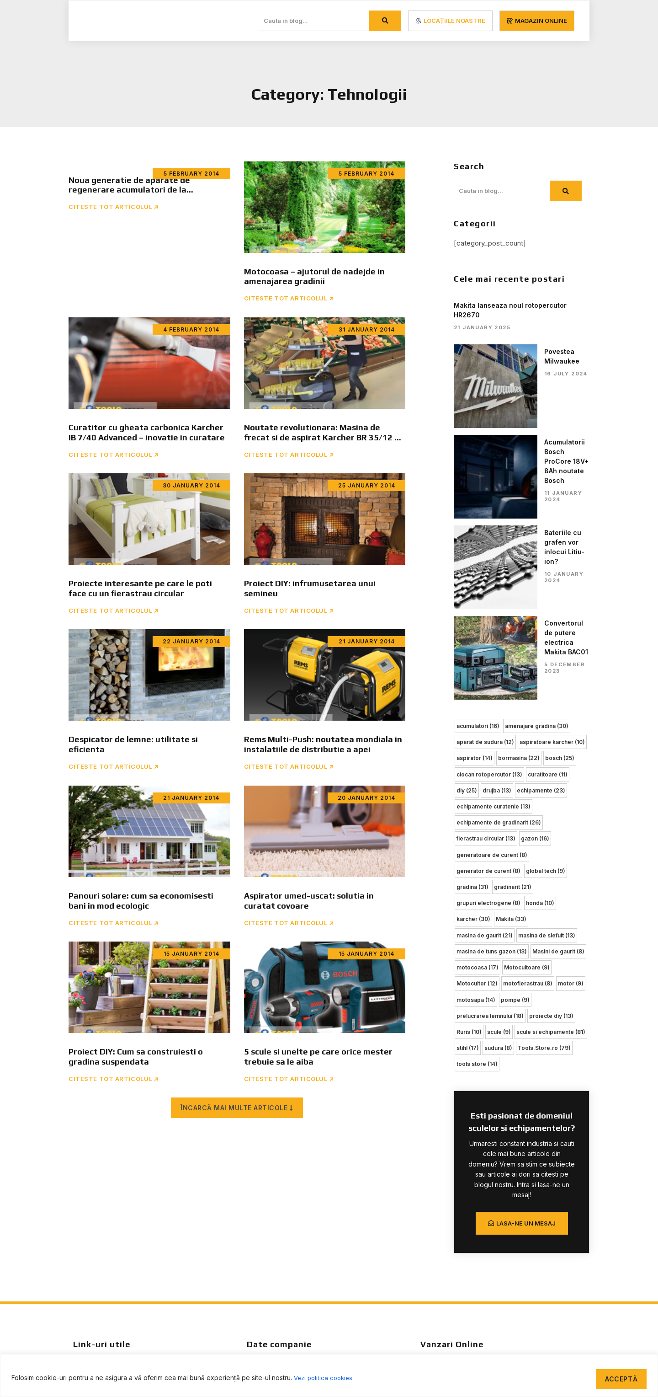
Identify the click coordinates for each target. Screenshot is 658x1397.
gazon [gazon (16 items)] (535, 653)
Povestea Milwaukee (528, 351)
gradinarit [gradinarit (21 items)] (512, 700)
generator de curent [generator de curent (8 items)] (488, 684)
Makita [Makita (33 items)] (511, 732)
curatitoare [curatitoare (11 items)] (548, 590)
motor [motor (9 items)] (571, 795)
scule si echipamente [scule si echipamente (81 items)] (550, 842)
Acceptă (618, 1377)
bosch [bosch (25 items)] (559, 574)
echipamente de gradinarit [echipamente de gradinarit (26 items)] (498, 637)
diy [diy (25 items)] (466, 606)
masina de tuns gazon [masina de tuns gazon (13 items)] (491, 763)
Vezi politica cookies (325, 1377)
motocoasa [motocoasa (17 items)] (477, 779)
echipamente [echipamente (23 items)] (541, 606)
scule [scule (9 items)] (499, 842)
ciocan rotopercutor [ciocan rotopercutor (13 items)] (489, 590)
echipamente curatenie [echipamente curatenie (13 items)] (493, 621)
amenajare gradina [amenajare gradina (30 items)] (536, 543)
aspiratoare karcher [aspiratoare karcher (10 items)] (552, 558)
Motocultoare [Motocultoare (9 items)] (527, 779)
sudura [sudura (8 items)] (498, 858)
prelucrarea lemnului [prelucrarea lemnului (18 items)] (490, 827)
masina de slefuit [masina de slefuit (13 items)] (546, 747)
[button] (236, 1115)
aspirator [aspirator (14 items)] (474, 574)
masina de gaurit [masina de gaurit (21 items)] (484, 747)
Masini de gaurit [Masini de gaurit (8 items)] (558, 763)
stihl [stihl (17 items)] (467, 858)
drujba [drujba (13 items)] (497, 606)
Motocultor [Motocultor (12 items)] (477, 795)
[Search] (385, 21)
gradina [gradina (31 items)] (472, 700)
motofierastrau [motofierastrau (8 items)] (527, 795)
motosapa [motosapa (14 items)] (475, 811)
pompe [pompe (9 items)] (515, 811)
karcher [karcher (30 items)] (473, 732)
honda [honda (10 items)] (540, 716)
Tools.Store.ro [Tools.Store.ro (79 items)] (544, 858)
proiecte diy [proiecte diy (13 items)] (551, 827)
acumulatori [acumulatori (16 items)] (477, 543)
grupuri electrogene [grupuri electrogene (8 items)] (488, 716)
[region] (329, 1374)
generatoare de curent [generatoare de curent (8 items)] (491, 669)
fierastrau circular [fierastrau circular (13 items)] (485, 653)
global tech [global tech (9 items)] (545, 684)
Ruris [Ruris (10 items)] (469, 842)
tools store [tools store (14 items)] (477, 874)
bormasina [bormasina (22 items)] (519, 574)
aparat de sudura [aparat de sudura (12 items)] (485, 558)
